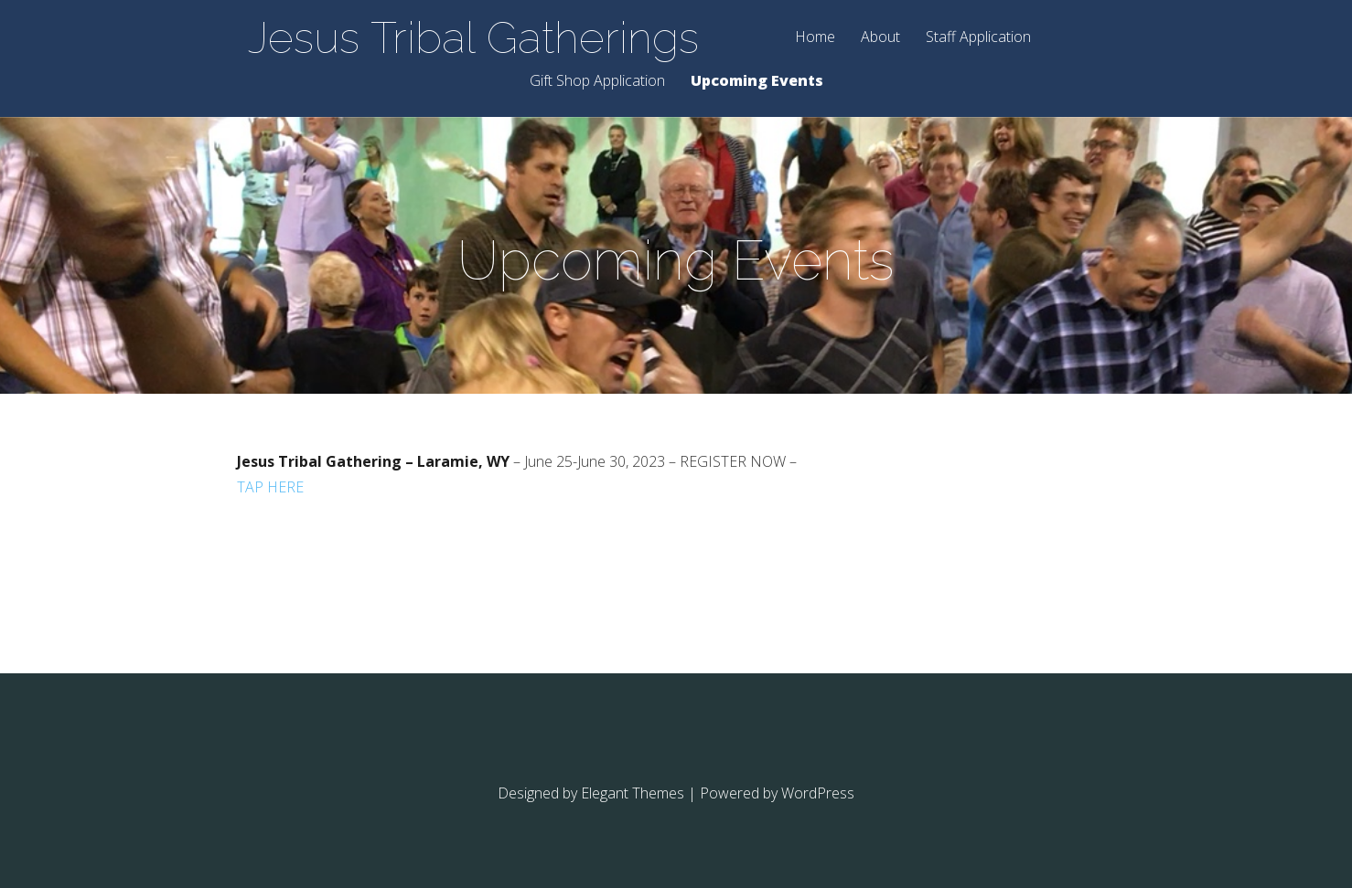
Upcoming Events (757, 81)
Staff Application (978, 38)
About (880, 38)
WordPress (817, 793)
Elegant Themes (632, 793)
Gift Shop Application (597, 81)
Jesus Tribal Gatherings (473, 37)
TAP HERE (270, 487)
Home (815, 38)
